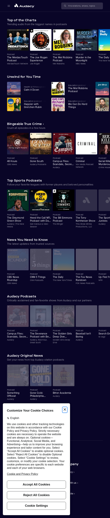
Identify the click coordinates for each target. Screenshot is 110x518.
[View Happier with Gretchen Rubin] (35, 104)
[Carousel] (55, 47)
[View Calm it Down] (35, 88)
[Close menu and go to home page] (24, 6)
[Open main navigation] (8, 6)
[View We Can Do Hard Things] (79, 104)
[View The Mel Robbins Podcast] (79, 88)
